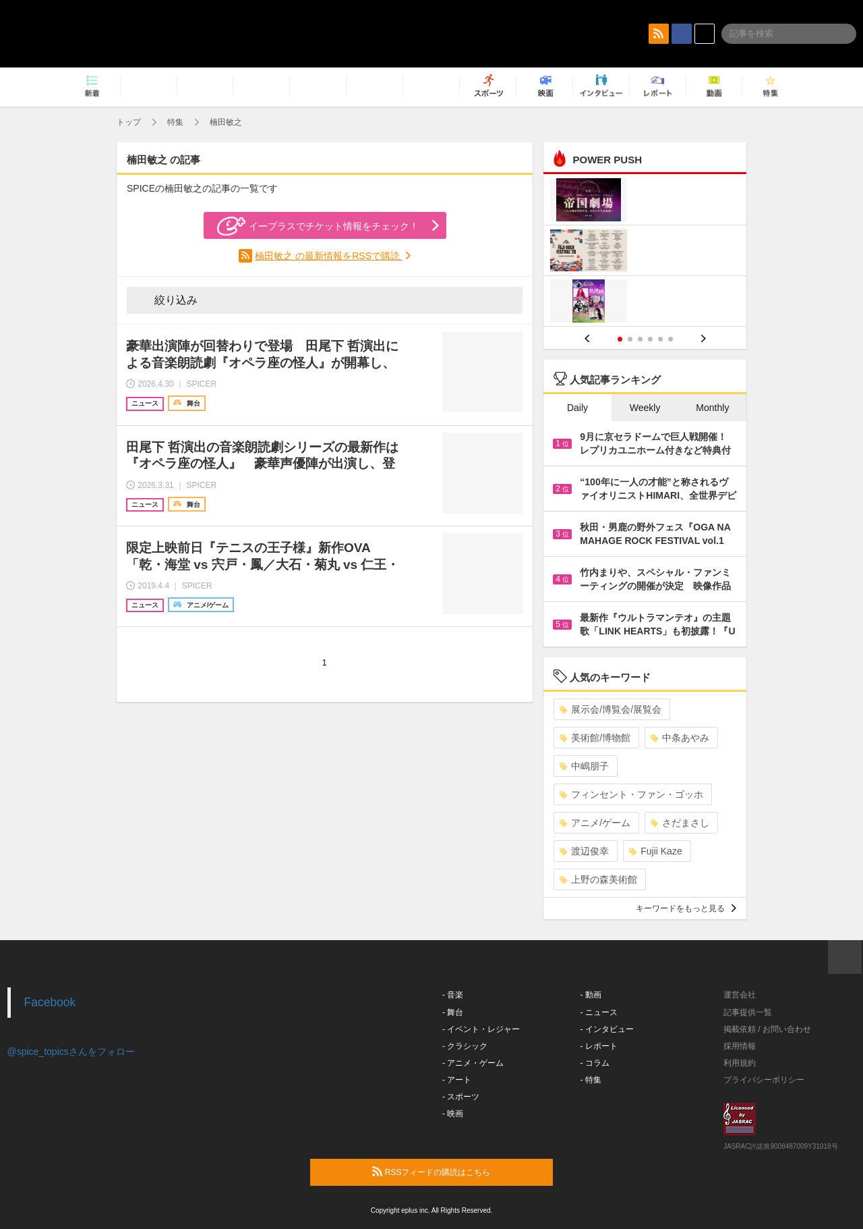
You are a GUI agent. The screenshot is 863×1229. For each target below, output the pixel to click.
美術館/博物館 (595, 737)
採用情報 (739, 1046)
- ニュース (599, 1012)
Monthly (712, 407)
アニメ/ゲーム (595, 822)
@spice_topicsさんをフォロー (71, 1051)
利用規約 (739, 1063)
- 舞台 (452, 1012)
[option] (644, 252)
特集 (175, 122)
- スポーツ (460, 1096)
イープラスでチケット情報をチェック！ (318, 226)
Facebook (50, 1002)
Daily (577, 407)
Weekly (645, 407)
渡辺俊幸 (584, 851)
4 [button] (650, 339)
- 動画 (591, 995)
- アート (456, 1080)
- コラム (595, 1063)
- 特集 (591, 1080)
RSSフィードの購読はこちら (457, 1171)
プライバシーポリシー (763, 1080)
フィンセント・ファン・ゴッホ (631, 794)
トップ (129, 122)
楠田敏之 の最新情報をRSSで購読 (329, 255)
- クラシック (464, 1046)
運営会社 (739, 995)
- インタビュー (607, 1029)
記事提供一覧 (747, 1012)
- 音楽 (452, 995)
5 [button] (660, 339)
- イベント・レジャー (481, 1029)
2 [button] (630, 339)
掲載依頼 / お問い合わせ (767, 1029)
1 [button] (620, 339)
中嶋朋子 (584, 766)
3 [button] (640, 339)
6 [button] (670, 339)
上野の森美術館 (598, 879)
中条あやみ (680, 737)
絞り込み (167, 300)
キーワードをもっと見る (686, 908)
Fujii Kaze (655, 851)
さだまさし (680, 822)
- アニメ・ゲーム (473, 1063)
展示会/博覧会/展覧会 (610, 709)
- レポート (599, 1046)
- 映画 (452, 1113)
